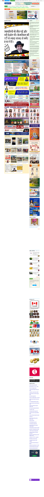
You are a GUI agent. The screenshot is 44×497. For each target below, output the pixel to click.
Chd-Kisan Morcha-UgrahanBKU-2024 (34, 413)
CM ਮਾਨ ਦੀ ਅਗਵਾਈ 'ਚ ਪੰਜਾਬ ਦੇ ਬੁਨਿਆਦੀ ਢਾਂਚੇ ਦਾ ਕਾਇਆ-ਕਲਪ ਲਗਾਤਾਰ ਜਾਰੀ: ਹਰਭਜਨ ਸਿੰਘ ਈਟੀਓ (34, 46)
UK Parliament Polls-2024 (33, 423)
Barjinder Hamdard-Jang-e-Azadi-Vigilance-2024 (34, 435)
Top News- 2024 (31, 409)
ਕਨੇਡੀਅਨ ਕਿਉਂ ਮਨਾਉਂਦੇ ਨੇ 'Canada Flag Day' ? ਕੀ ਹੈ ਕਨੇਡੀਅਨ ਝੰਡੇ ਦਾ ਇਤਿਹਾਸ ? (34, 305)
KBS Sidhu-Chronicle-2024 (33, 438)
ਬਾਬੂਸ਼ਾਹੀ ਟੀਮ (18, 0)
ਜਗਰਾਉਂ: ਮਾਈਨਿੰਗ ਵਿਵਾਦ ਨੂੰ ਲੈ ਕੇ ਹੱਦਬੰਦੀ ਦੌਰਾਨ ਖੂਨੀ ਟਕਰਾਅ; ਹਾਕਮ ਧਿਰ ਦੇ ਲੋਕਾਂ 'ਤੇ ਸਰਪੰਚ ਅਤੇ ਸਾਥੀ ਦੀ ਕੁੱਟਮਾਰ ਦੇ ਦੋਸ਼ (34, 39)
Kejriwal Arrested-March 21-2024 (34, 445)
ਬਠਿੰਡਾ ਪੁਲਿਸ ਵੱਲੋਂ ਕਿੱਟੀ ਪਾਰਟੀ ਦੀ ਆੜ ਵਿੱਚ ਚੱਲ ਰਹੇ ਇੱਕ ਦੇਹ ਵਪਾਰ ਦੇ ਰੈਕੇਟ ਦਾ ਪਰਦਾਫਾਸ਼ (34, 34)
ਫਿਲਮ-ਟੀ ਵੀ (19, 7)
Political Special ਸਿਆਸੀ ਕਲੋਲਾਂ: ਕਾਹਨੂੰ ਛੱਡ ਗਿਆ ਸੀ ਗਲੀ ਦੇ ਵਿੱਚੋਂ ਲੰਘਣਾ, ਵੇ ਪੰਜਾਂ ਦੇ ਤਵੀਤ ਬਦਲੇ (34, 31)
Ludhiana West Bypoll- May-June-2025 (34, 390)
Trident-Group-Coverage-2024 (33, 430)
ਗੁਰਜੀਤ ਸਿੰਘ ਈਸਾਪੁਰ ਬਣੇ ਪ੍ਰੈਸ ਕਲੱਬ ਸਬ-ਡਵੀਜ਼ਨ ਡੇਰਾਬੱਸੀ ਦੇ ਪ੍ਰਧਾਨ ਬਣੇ (34, 54)
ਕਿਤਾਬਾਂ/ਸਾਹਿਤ (23, 7)
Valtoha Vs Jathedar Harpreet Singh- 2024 (33, 406)
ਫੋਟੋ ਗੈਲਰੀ (23, 6)
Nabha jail (30, 416)
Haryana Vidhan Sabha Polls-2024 (34, 415)
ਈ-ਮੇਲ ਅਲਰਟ (6, 7)
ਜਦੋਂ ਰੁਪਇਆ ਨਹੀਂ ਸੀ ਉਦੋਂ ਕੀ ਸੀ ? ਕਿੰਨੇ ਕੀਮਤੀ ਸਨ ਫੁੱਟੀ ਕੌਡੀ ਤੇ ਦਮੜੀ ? (34, 314)
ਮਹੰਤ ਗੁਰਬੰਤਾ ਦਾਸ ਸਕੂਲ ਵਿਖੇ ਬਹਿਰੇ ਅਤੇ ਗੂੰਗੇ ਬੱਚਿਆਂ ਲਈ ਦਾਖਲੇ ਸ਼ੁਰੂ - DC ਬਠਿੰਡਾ (34, 37)
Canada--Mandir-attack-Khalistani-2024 (34, 403)
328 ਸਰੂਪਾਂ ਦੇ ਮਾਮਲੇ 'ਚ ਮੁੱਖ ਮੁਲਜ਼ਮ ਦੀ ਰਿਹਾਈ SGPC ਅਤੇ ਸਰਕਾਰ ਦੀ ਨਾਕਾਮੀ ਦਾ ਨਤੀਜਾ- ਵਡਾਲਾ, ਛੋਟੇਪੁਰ (34, 48)
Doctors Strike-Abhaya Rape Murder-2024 (33, 419)
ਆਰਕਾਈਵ (20, 0)
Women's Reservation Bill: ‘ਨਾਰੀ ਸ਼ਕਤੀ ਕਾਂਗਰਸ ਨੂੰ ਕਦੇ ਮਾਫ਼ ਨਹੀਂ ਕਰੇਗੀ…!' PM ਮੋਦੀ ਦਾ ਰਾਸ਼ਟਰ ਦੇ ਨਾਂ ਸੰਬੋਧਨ (34, 23)
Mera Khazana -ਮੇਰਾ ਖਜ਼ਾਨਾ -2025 (33, 386)
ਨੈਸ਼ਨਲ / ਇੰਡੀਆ (17, 6)
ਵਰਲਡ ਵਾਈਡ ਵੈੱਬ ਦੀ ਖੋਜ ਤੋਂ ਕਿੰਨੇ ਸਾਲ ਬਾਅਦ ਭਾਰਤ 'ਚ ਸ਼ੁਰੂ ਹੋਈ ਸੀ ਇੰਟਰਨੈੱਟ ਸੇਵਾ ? (34, 342)
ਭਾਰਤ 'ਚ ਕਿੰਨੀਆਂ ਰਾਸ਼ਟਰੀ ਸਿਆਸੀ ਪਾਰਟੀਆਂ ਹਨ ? (34, 324)
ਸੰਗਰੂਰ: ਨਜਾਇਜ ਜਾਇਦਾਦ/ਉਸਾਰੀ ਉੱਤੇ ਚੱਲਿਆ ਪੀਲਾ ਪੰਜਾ (34, 56)
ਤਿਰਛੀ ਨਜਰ (10, 7)
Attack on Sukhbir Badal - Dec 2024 (34, 397)
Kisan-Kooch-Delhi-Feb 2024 (33, 448)
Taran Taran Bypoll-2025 (32, 388)
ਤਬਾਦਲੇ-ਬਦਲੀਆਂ (9, 6)
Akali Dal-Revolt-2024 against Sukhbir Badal (33, 426)
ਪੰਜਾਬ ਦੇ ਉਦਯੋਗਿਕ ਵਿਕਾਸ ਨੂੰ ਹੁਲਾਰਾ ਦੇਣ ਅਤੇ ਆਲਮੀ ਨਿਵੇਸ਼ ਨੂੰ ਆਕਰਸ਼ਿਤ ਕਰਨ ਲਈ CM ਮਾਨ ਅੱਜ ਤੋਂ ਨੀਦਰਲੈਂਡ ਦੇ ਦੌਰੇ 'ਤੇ (34, 26)
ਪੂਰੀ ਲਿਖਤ (34, 455)
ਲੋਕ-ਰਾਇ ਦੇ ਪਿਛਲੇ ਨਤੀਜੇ (37, 286)
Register (41, 0)
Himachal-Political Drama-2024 (33, 446)
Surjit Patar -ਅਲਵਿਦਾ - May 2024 (33, 437)
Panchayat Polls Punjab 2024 (33, 411)
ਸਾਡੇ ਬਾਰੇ (16, 0)
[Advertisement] (34, 240)
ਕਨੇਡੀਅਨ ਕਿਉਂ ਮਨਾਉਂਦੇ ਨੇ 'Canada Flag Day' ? (34, 352)
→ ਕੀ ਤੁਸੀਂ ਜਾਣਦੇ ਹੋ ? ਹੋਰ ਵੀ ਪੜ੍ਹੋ (36, 366)
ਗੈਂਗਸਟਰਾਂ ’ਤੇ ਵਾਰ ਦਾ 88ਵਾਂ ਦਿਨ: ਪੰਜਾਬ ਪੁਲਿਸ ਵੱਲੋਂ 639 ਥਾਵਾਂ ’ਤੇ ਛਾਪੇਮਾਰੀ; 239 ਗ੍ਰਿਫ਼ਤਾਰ (34, 42)
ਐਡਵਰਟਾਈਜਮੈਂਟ (23, 0)
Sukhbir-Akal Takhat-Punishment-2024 (34, 399)
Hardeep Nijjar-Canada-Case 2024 (34, 427)
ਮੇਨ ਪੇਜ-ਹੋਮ (6, 6)
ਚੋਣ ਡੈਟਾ (25, 0)
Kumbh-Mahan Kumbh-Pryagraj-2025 (34, 394)
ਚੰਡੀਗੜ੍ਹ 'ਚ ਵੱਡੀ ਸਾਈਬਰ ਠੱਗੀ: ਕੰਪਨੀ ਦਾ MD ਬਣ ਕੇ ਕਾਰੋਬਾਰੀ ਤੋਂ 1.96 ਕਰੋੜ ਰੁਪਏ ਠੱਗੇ (34, 29)
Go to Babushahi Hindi (13, 0)
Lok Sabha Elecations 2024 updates (33, 441)
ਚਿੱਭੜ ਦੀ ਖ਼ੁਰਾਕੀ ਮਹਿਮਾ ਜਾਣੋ (34, 361)
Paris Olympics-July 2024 (33, 422)
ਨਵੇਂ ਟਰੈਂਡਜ (27, 7)
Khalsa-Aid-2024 (31, 420)
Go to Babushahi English (7, 0)
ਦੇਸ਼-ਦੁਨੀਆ (21, 6)
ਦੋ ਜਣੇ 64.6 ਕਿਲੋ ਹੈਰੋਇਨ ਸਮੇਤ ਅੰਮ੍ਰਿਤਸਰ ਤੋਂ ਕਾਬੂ (34, 32)
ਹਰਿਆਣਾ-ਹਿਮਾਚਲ (13, 6)
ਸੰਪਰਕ (27, 0)
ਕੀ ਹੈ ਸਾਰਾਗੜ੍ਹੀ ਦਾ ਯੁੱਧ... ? (34, 333)
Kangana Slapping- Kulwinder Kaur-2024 (33, 433)
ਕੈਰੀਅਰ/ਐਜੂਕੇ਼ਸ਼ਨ (14, 7)
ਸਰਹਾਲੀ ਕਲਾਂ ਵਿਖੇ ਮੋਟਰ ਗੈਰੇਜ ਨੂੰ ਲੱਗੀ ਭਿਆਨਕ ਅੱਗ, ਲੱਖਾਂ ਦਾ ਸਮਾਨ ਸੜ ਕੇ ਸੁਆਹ (34, 44)
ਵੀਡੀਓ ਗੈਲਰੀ (26, 6)
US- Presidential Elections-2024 (33, 401)
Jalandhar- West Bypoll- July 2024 (34, 429)
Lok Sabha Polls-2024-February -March (34, 443)
